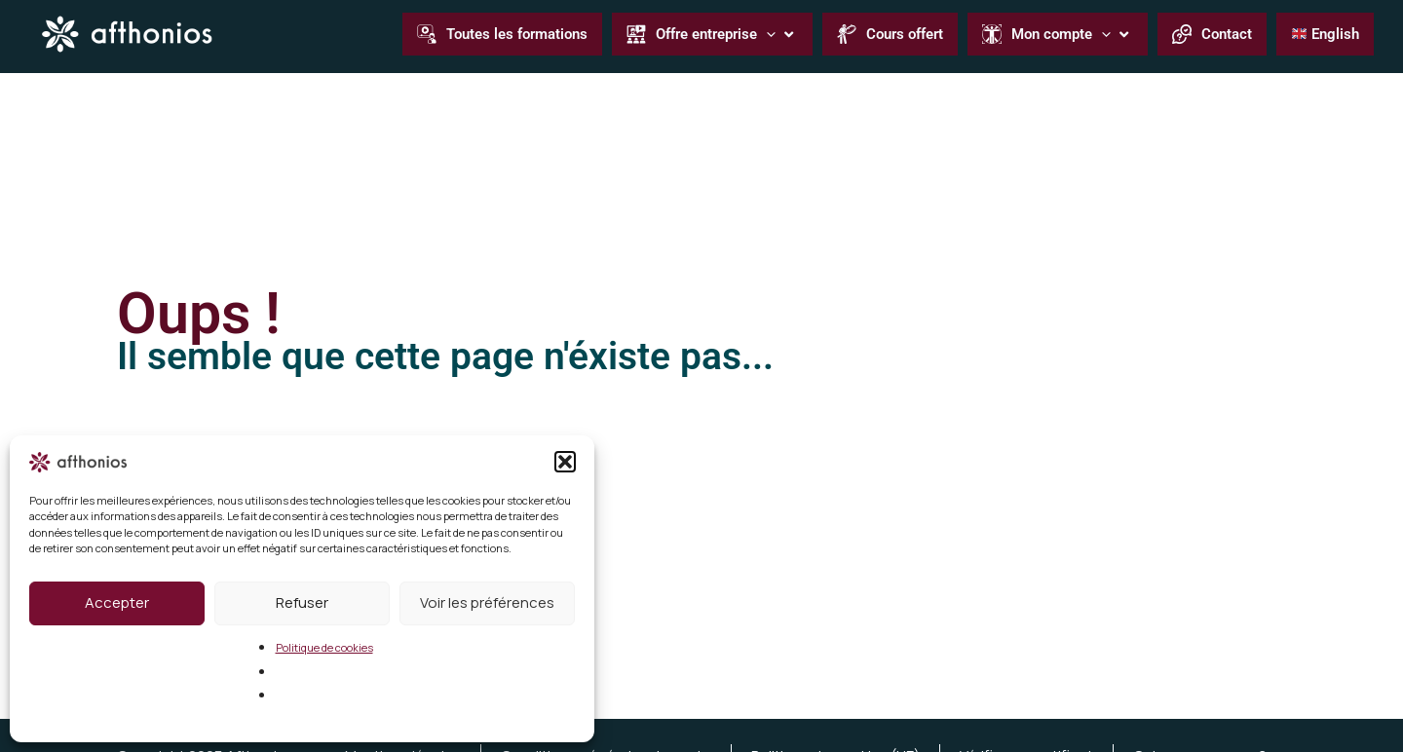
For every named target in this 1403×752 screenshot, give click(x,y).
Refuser (302, 602)
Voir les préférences (487, 602)
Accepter (117, 602)
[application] (766, 34)
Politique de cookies (324, 647)
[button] (565, 461)
